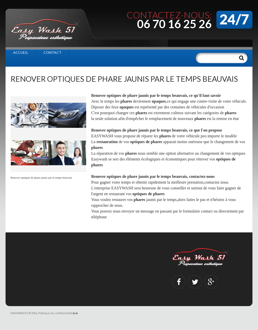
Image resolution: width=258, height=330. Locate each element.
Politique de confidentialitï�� (58, 313)
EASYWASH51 (19, 313)
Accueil (20, 52)
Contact (52, 52)
